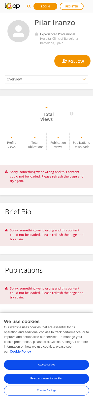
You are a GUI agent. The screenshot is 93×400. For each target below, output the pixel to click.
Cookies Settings (46, 392)
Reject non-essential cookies (46, 380)
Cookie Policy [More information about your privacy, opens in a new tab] (20, 353)
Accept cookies (46, 366)
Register (71, 6)
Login (45, 6)
